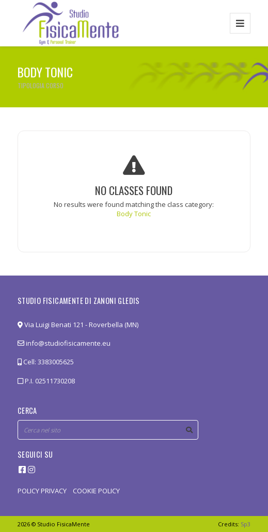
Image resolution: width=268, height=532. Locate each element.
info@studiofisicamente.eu (64, 343)
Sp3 (245, 524)
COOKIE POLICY (96, 490)
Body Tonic (134, 213)
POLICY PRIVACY (42, 490)
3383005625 (56, 361)
